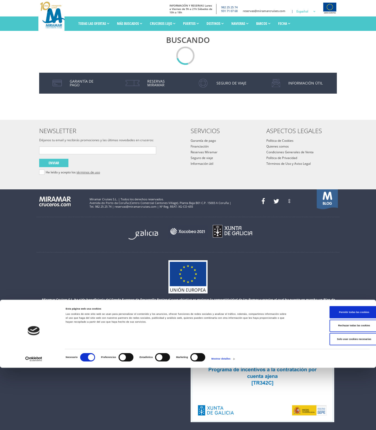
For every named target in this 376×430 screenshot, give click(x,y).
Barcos (263, 23)
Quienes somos (277, 146)
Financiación (200, 146)
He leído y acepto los (73, 172)
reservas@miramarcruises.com (262, 11)
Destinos (215, 23)
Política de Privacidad (281, 158)
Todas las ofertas (93, 23)
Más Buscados (129, 23)
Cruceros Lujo (162, 23)
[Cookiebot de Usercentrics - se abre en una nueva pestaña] (34, 421)
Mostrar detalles (221, 421)
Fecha (284, 23)
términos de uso (88, 172)
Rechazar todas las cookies (332, 388)
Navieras (239, 23)
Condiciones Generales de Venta (290, 152)
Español (302, 11)
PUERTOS (191, 23)
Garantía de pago (203, 140)
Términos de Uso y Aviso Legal (288, 163)
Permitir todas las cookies (332, 374)
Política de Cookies (279, 140)
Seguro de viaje (202, 158)
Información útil (202, 163)
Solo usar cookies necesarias (332, 401)
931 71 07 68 (224, 11)
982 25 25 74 (224, 6)
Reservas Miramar (204, 152)
